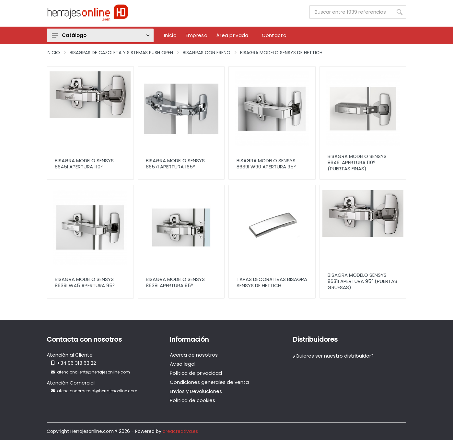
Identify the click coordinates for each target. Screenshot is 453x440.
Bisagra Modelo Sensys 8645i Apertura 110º (84, 163)
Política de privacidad (196, 373)
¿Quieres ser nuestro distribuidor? (333, 355)
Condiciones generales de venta (209, 382)
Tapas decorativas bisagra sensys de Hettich (272, 282)
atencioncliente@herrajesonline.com (93, 372)
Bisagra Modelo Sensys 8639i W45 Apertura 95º (84, 282)
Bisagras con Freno (206, 52)
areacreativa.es (180, 431)
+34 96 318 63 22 (76, 363)
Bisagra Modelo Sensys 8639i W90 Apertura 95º (266, 163)
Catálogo (100, 35)
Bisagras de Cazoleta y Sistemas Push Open (121, 52)
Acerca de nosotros (194, 354)
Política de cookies (192, 400)
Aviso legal (182, 364)
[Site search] (351, 12)
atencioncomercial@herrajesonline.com (97, 391)
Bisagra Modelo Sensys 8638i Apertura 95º (175, 282)
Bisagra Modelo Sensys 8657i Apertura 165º (175, 163)
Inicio (53, 52)
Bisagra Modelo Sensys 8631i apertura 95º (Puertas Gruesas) (362, 281)
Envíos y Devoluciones (196, 391)
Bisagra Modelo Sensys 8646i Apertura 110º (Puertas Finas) (357, 162)
